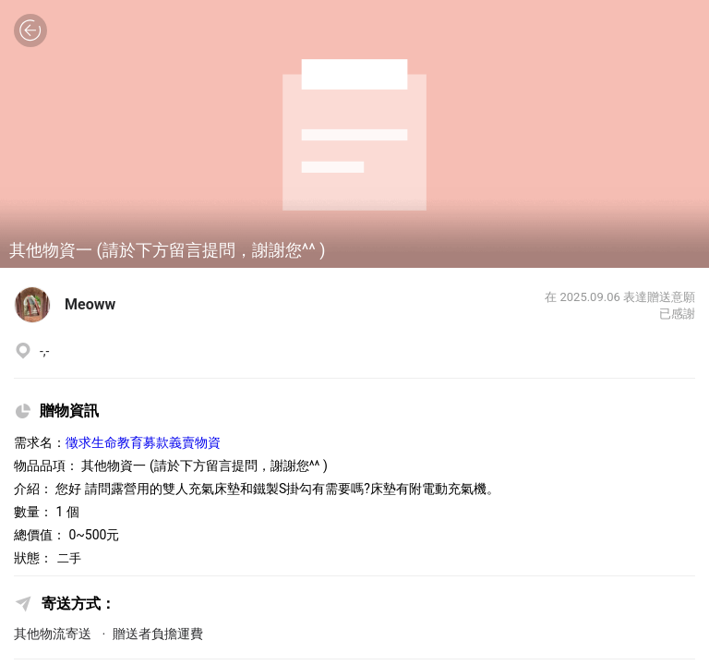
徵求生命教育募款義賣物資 (143, 442)
